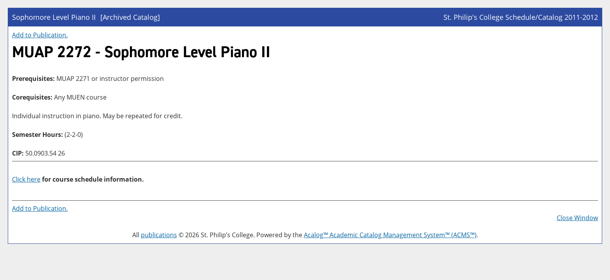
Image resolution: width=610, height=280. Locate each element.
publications (159, 235)
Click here (26, 179)
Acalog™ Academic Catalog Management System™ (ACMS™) (390, 235)
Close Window (577, 218)
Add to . (40, 35)
